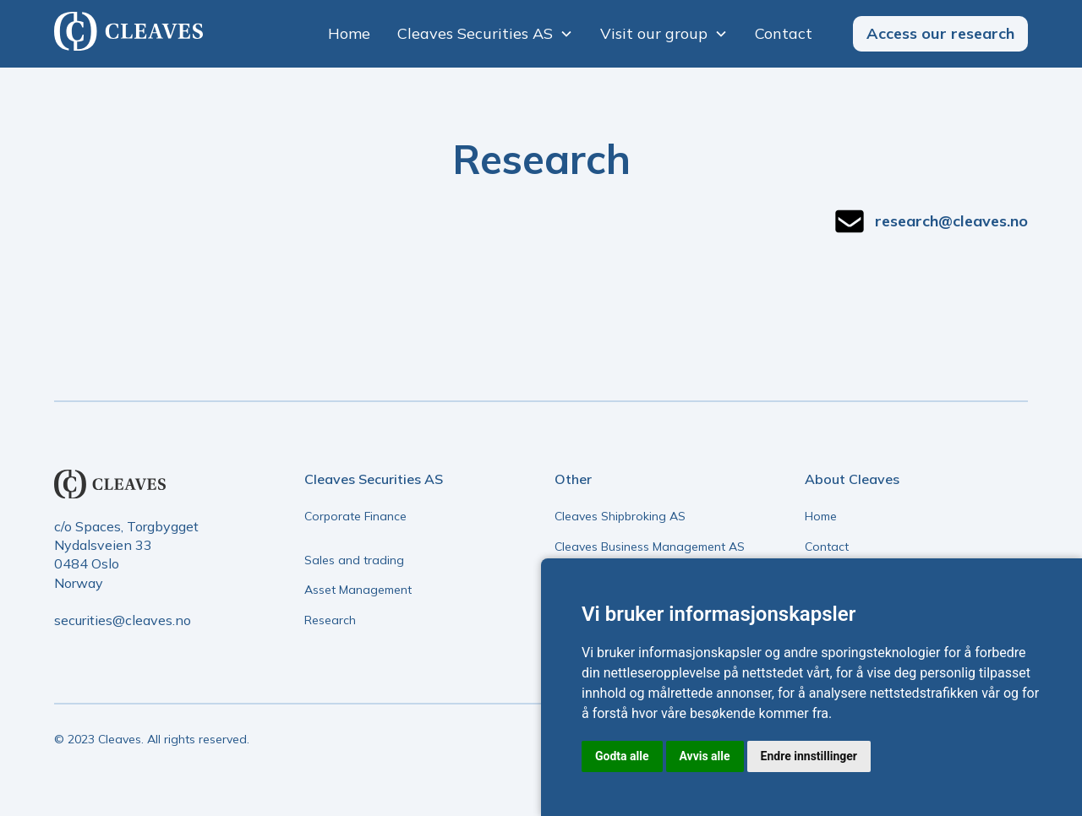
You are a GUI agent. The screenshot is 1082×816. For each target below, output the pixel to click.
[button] (485, 33)
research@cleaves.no (951, 221)
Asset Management (358, 589)
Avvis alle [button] (705, 756)
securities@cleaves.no (122, 620)
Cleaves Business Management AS (650, 546)
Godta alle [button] (622, 756)
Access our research (940, 33)
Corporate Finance (355, 516)
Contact (783, 33)
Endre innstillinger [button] (809, 756)
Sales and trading (354, 560)
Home (349, 33)
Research (330, 620)
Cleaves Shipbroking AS (620, 516)
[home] (128, 33)
